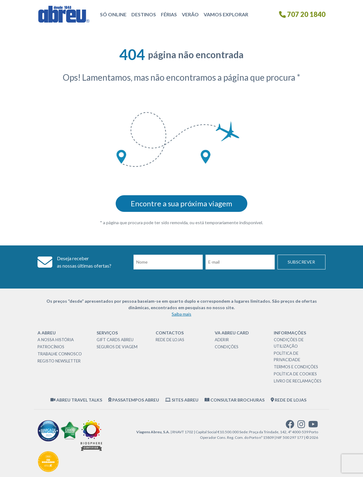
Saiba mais (181, 314)
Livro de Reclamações (297, 380)
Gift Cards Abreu (115, 339)
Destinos (143, 14)
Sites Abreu (181, 399)
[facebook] (290, 425)
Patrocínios (51, 346)
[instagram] (301, 425)
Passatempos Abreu (133, 399)
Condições (226, 346)
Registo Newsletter (59, 360)
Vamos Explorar (226, 14)
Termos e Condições (296, 366)
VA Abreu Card (232, 332)
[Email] (240, 262)
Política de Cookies (295, 373)
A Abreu (47, 332)
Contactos (170, 332)
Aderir (222, 339)
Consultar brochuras (235, 399)
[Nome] (168, 262)
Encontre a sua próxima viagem (181, 203)
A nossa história (56, 339)
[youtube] (313, 425)
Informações (290, 332)
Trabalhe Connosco (60, 353)
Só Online (113, 14)
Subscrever (301, 262)
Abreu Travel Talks (76, 399)
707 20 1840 (302, 14)
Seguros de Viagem (117, 346)
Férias (169, 14)
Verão (190, 14)
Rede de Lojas (170, 339)
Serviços (107, 332)
